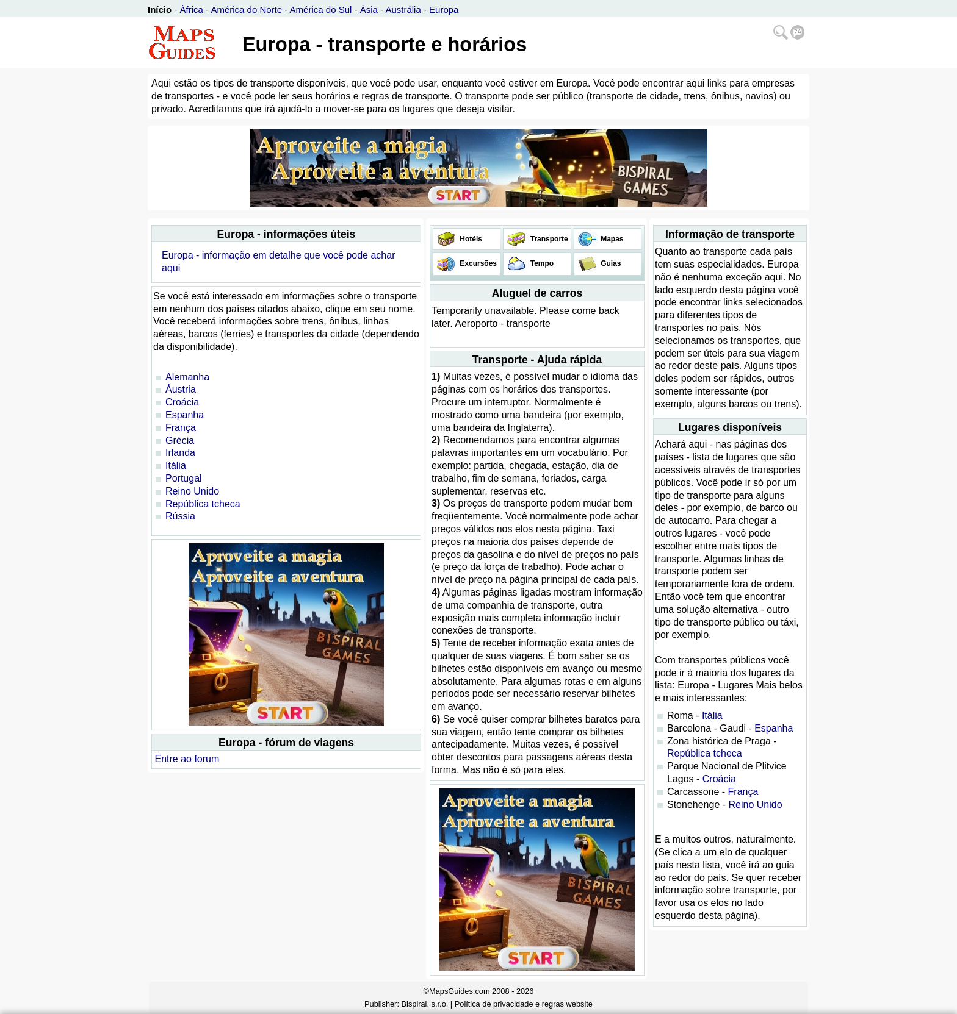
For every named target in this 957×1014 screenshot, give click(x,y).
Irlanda (180, 453)
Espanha (184, 415)
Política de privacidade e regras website (524, 1004)
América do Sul (321, 9)
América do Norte (246, 9)
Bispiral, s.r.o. (425, 1004)
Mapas (611, 239)
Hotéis (470, 239)
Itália (175, 465)
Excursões (477, 263)
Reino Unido (192, 491)
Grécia (179, 440)
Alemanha (187, 377)
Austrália (403, 9)
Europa (443, 9)
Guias (610, 263)
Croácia (182, 402)
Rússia (180, 516)
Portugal (183, 478)
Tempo (541, 263)
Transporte (548, 239)
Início (160, 9)
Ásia (369, 9)
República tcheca (202, 504)
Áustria (180, 389)
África (191, 9)
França (180, 428)
